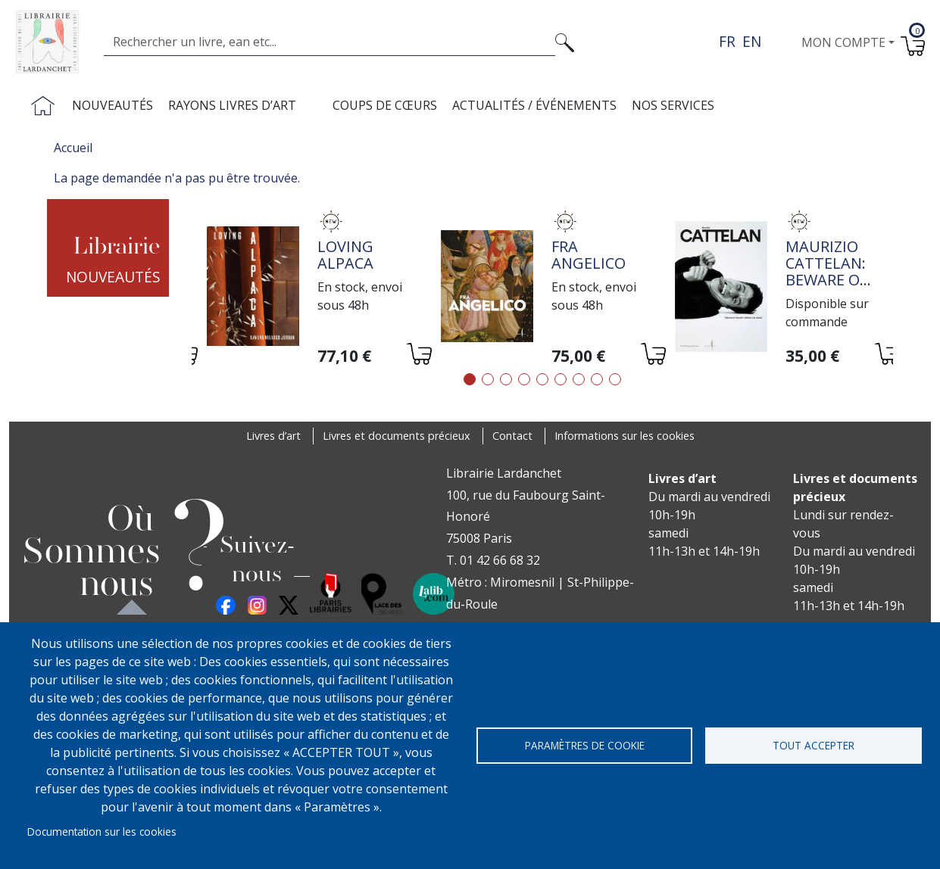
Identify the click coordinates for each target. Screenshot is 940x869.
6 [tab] (560, 379)
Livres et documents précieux (396, 435)
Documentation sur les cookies (101, 831)
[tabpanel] (309, 288)
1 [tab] (470, 379)
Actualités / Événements (534, 105)
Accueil (73, 147)
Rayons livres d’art (232, 105)
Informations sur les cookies (624, 435)
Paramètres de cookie (585, 745)
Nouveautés (112, 105)
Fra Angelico (588, 254)
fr (727, 41)
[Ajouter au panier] (418, 356)
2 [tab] (488, 379)
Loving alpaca (345, 254)
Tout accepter (813, 745)
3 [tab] (506, 379)
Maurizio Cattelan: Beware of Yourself (826, 271)
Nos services (673, 105)
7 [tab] (579, 379)
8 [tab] (597, 379)
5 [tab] (542, 379)
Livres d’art (273, 435)
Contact (512, 435)
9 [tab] (615, 379)
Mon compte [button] (843, 42)
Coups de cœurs (385, 105)
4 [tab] (524, 379)
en (751, 41)
